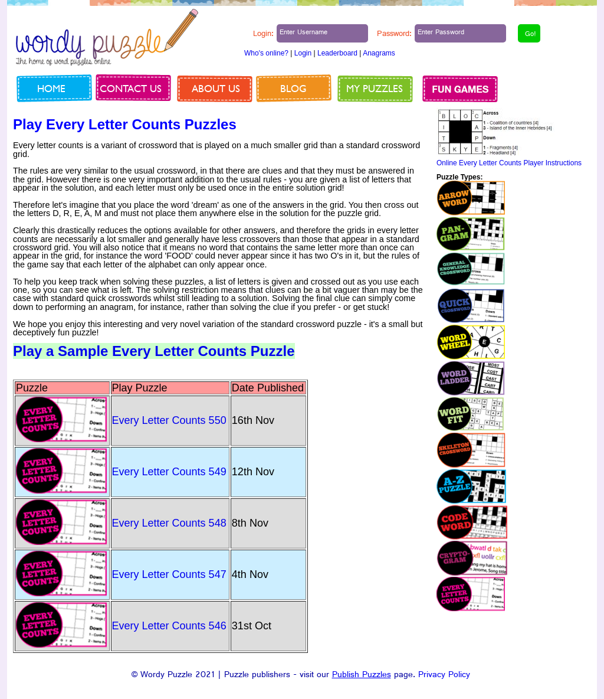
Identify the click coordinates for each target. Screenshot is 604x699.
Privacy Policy (444, 675)
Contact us (131, 88)
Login (302, 53)
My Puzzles (374, 88)
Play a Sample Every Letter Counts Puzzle (154, 351)
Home (51, 88)
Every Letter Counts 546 (169, 626)
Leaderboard (337, 53)
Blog (293, 88)
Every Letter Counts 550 (169, 420)
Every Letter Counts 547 (169, 574)
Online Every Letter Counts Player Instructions (509, 163)
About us (216, 88)
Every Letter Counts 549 (169, 472)
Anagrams (379, 53)
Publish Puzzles (361, 675)
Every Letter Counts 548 (169, 523)
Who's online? (266, 53)
